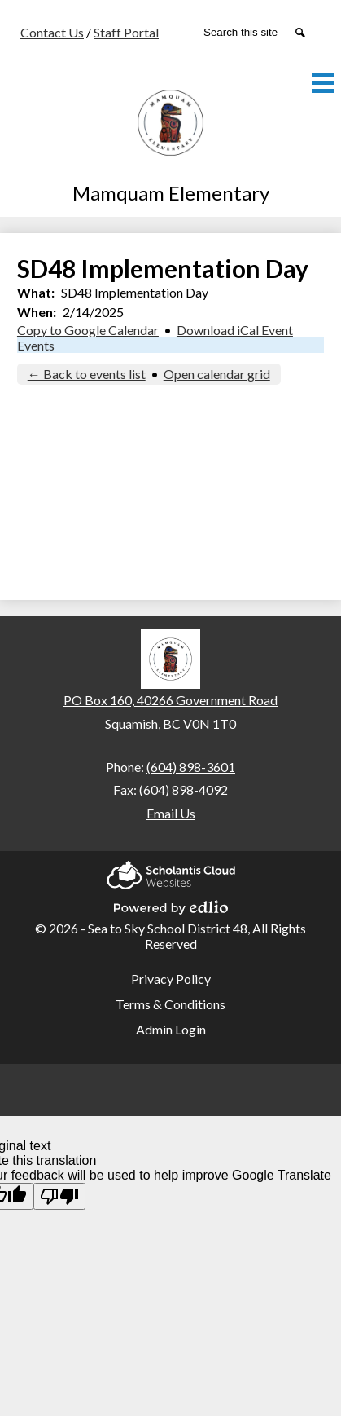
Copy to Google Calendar (88, 329)
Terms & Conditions (170, 1004)
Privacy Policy (171, 978)
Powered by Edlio (171, 904)
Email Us (170, 813)
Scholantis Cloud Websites (171, 872)
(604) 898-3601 (190, 766)
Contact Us (52, 32)
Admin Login (171, 1029)
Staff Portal (126, 32)
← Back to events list (87, 374)
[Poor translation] (59, 1196)
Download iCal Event (235, 329)
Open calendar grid (217, 374)
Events (36, 345)
